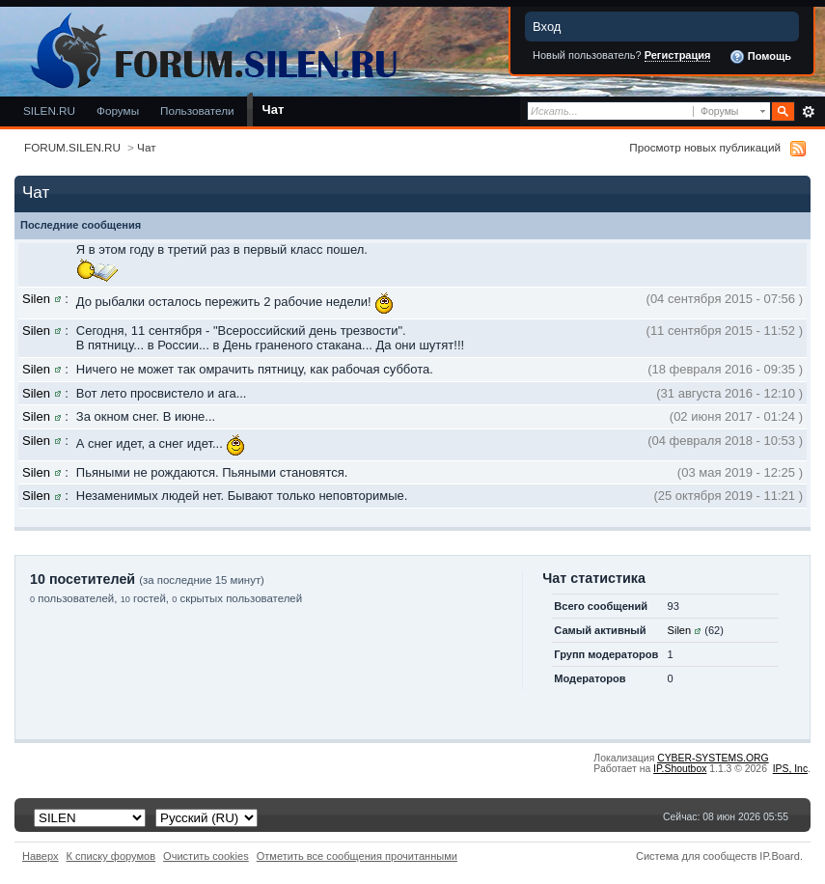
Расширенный (808, 112)
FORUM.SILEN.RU (72, 147)
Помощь (760, 57)
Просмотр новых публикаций (705, 147)
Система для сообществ (696, 856)
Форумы (117, 110)
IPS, (790, 768)
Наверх (40, 856)
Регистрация (678, 55)
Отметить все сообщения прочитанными (357, 856)
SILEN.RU (49, 110)
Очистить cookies (206, 856)
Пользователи (197, 110)
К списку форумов (111, 856)
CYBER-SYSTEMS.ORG (712, 758)
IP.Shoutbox (679, 768)
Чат (273, 109)
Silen (36, 298)
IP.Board (779, 856)
